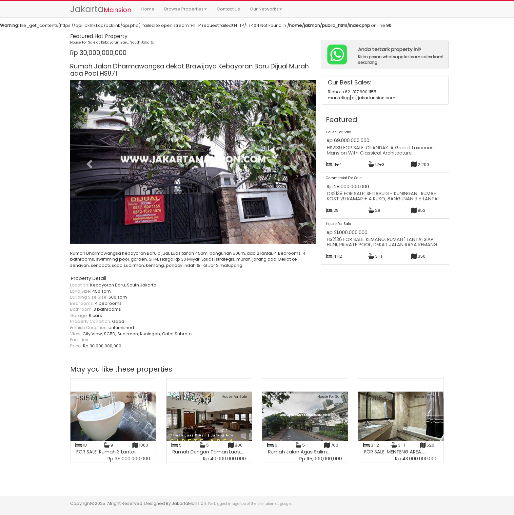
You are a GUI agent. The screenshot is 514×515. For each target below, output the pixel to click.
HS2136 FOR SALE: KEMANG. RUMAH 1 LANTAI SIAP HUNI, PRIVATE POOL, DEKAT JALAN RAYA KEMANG (382, 242)
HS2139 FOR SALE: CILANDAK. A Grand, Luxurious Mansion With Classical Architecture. (380, 150)
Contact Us (228, 9)
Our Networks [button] (266, 9)
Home (147, 9)
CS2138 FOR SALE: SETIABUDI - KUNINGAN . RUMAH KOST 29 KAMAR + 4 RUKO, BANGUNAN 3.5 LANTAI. (383, 196)
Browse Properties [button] (185, 9)
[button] (88, 162)
